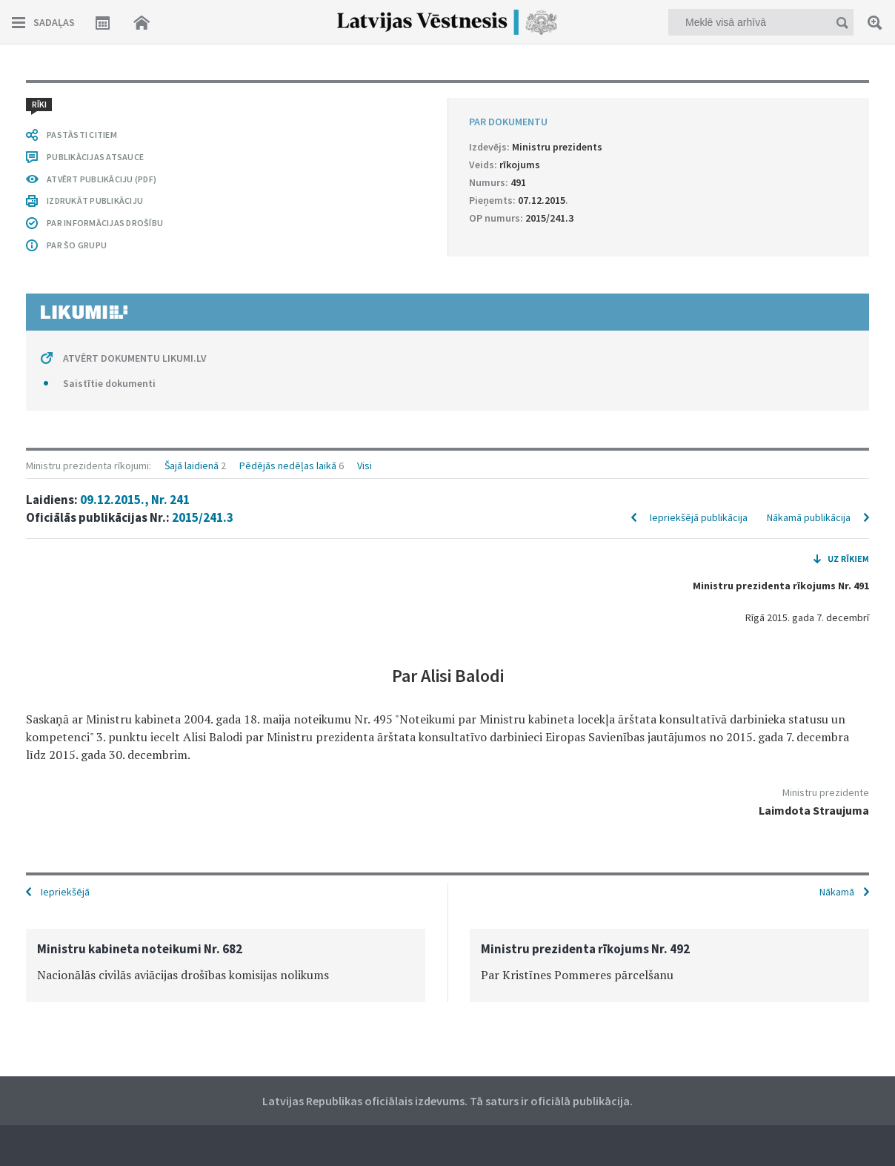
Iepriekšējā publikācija (699, 517)
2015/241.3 (202, 517)
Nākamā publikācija (809, 517)
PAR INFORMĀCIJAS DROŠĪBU (105, 222)
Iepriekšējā (65, 891)
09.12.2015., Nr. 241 (135, 499)
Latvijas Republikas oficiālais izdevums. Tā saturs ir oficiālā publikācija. (447, 1100)
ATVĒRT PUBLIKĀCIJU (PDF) (101, 179)
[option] (225, 965)
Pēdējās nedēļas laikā (287, 465)
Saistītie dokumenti (109, 383)
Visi (364, 465)
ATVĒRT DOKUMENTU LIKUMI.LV (135, 358)
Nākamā (836, 891)
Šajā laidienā (191, 465)
